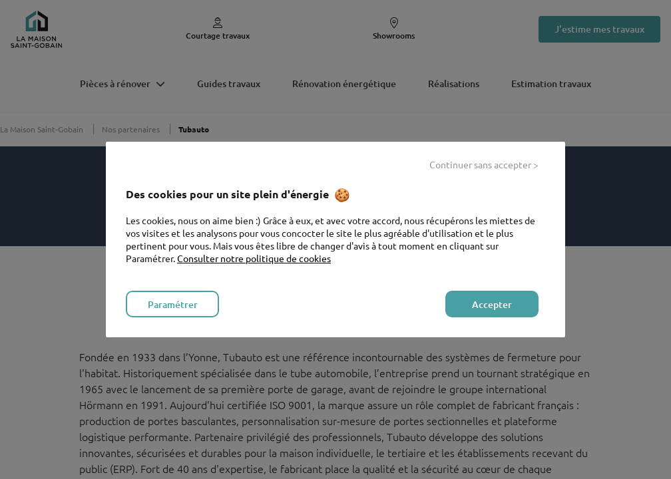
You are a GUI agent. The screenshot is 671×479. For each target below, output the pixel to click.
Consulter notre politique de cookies (254, 258)
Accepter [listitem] (492, 304)
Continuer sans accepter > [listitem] (484, 164)
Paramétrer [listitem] (173, 304)
